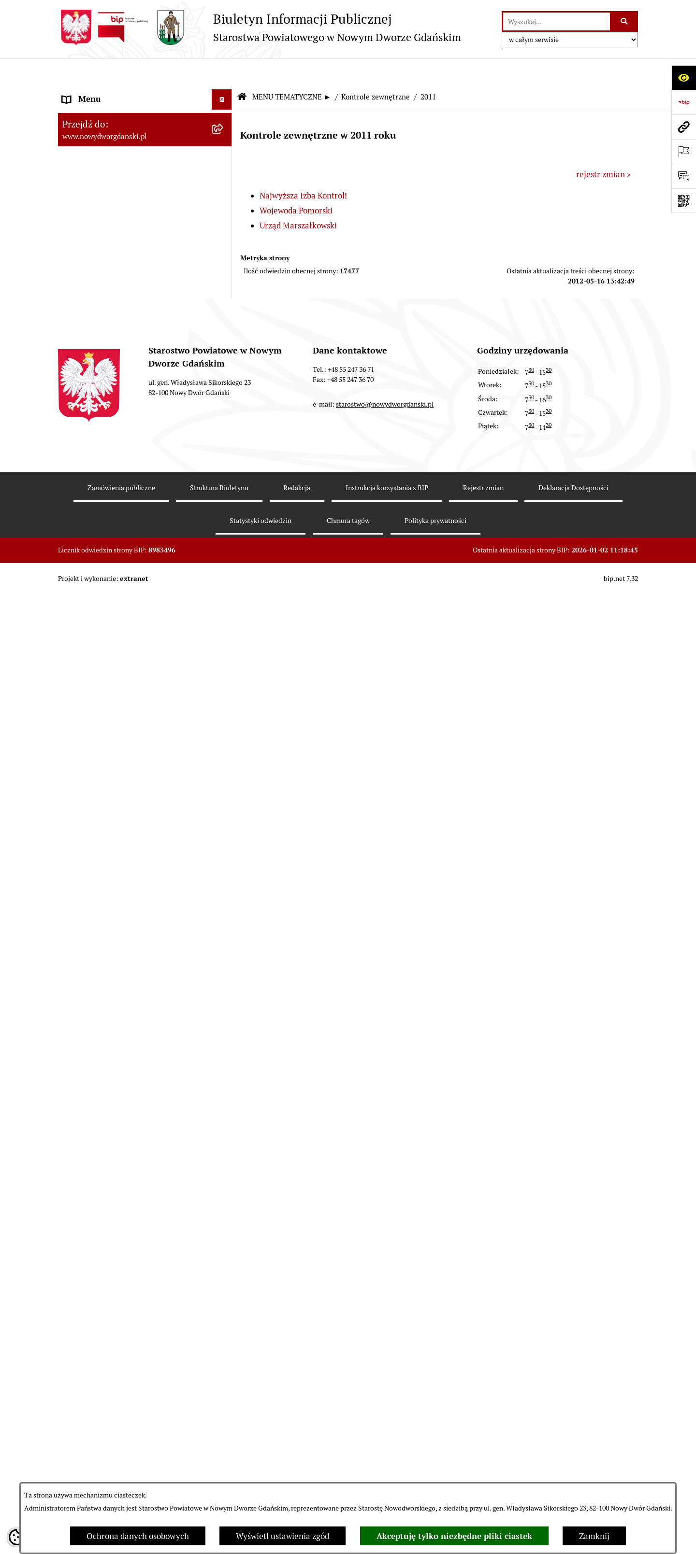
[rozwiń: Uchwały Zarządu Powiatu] (224, 278)
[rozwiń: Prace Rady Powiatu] (224, 225)
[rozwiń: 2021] (224, 788)
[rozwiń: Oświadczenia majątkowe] (224, 359)
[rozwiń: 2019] (224, 841)
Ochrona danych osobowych (138, 1536)
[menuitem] (145, 94)
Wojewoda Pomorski (296, 183)
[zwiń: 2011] (224, 1056)
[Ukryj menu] (222, 72)
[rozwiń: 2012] (224, 1029)
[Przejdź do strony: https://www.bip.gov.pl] (683, 102)
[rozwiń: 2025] (224, 681)
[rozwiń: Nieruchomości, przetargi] (224, 466)
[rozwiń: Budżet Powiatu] (224, 171)
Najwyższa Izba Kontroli (303, 168)
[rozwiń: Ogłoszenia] (224, 413)
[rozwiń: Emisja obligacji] (224, 198)
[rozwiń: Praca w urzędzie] (224, 493)
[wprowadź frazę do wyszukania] (556, 21)
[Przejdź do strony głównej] (259, 27)
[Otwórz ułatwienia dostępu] (683, 77)
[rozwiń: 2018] (224, 868)
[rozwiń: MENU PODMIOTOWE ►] (224, 92)
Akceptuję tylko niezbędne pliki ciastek (454, 1536)
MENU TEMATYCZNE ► (291, 69)
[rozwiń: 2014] (224, 975)
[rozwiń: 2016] (224, 922)
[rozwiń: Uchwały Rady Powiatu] (224, 252)
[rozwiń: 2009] (224, 1190)
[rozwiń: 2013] (224, 1002)
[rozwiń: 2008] (224, 1217)
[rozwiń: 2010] (224, 1163)
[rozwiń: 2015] (224, 949)
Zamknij (594, 1536)
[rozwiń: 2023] (224, 734)
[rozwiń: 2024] (224, 707)
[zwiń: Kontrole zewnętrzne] (224, 654)
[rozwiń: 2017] (224, 895)
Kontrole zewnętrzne (375, 69)
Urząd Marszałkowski (298, 198)
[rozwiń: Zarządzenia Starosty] (224, 305)
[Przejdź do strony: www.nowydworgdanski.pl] (683, 126)
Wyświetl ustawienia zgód (282, 1536)
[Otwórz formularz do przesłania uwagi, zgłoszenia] (683, 176)
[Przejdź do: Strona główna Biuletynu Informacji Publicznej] (241, 70)
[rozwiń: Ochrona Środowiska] (224, 600)
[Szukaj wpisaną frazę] (624, 21)
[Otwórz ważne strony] (683, 151)
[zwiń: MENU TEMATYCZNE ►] (224, 116)
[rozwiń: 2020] (224, 814)
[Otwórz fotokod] (683, 200)
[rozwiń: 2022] (224, 761)
